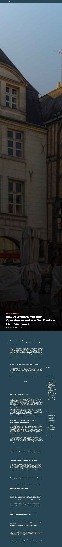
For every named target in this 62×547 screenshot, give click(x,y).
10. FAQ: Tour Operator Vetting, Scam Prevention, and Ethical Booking (50, 432)
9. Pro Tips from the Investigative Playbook (50, 429)
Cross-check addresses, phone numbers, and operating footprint (52, 381)
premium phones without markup (15, 375)
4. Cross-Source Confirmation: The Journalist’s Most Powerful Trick (51, 394)
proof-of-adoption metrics (34, 521)
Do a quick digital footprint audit (51, 413)
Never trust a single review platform (51, 396)
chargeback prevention (20, 431)
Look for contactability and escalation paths (51, 409)
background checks (13, 354)
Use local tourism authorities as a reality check (52, 392)
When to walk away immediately (50, 426)
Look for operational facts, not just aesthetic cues (51, 375)
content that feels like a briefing (26, 522)
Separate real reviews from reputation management (51, 398)
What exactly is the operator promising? (51, 371)
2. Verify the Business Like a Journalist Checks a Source (50, 377)
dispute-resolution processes (23, 485)
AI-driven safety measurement (23, 496)
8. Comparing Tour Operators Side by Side (51, 428)
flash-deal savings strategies (29, 375)
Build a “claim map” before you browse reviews (52, 373)
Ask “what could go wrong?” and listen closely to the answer (52, 418)
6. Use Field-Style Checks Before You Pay (50, 411)
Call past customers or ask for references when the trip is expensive (52, 400)
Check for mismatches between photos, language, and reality (51, 405)
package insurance (39, 484)
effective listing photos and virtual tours (27, 415)
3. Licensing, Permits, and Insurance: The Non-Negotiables (51, 386)
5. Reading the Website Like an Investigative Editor (50, 402)
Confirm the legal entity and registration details (51, 379)
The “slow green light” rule (51, 424)
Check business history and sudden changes (52, 384)
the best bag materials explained (31, 402)
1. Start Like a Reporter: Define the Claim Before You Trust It (50, 369)
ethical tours (12, 351)
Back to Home (9, 1)
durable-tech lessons (21, 403)
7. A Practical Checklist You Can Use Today (50, 420)
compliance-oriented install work (35, 444)
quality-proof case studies (36, 495)
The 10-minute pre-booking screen (51, 422)
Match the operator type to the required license (51, 388)
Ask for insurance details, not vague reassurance (52, 390)
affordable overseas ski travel (34, 532)
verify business (19, 354)
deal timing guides (13, 457)
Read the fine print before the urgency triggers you (52, 407)
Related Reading (50, 436)
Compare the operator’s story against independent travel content (52, 415)
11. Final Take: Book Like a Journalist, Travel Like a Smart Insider (50, 435)
